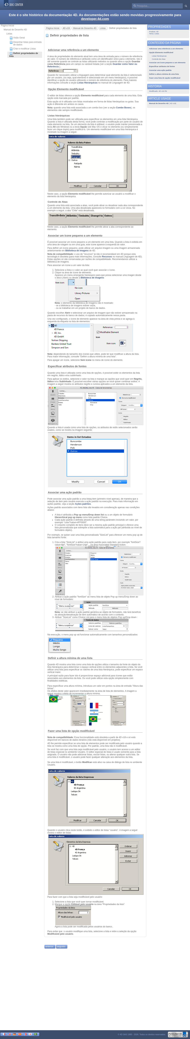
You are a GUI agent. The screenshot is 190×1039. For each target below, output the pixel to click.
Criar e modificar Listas (23, 48)
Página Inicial (7, 25)
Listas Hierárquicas (87, 82)
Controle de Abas (58, 201)
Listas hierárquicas (59, 115)
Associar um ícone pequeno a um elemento (75, 235)
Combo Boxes (123, 107)
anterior (49, 946)
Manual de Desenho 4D (15, 29)
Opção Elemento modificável (66, 89)
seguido (61, 946)
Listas (9, 33)
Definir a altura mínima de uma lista (70, 658)
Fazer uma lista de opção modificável (71, 730)
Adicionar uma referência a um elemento (73, 50)
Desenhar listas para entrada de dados (26, 43)
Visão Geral (17, 37)
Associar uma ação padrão (64, 492)
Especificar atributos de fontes (67, 366)
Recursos (107, 256)
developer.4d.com (95, 19)
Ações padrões (83, 504)
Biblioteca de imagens (77, 250)
